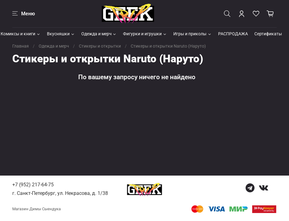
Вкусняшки (61, 33)
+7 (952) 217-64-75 (33, 185)
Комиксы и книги (20, 33)
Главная (20, 46)
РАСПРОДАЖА (233, 33)
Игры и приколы (192, 33)
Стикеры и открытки (100, 46)
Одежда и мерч (99, 33)
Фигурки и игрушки (145, 33)
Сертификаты (268, 33)
